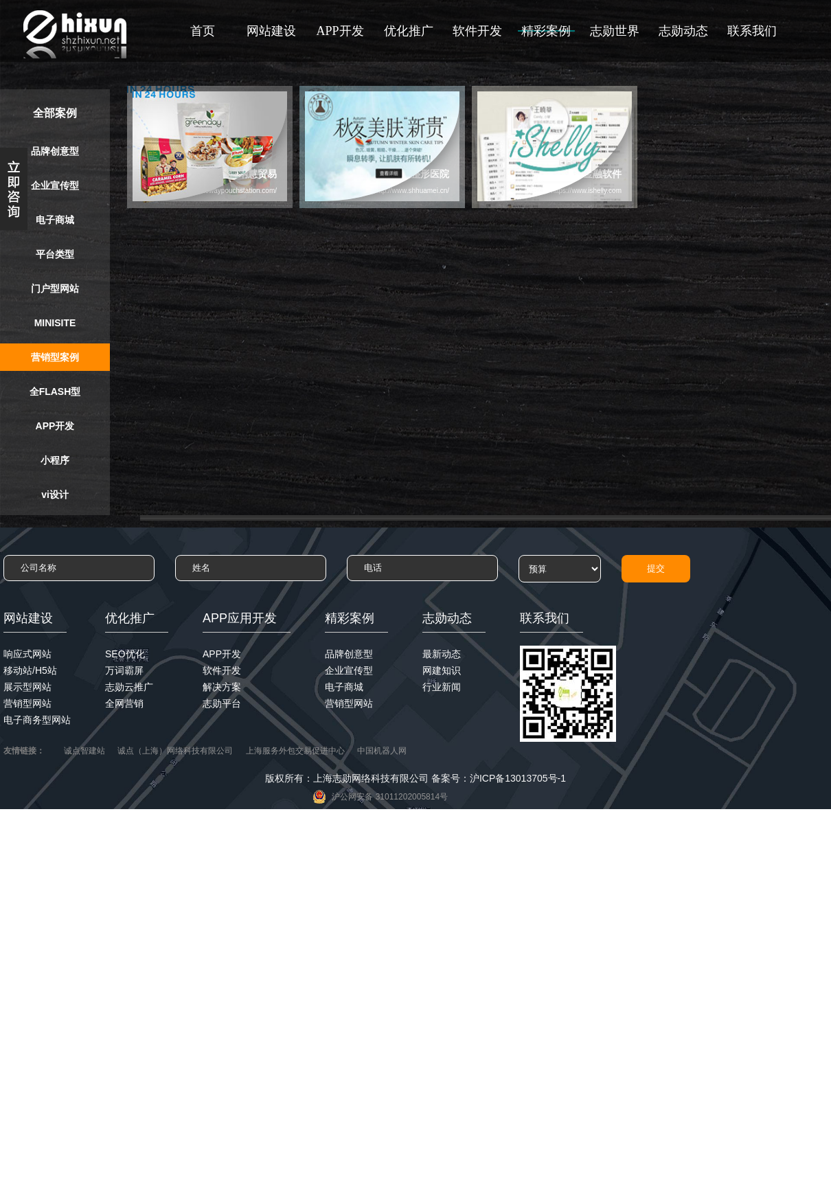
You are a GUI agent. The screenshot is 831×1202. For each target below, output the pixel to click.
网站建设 (271, 31)
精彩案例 (546, 31)
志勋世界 (614, 31)
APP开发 (339, 31)
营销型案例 (55, 357)
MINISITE (55, 322)
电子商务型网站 (37, 719)
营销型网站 (27, 703)
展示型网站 (27, 686)
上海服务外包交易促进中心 (295, 751)
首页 (202, 31)
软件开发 (477, 31)
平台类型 (55, 254)
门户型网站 (55, 288)
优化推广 (408, 31)
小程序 (55, 460)
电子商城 (55, 219)
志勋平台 (222, 703)
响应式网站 (27, 653)
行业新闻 (441, 686)
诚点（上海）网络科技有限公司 (175, 751)
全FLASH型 (55, 391)
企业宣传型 (55, 185)
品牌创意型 (55, 151)
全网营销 (124, 703)
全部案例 (55, 113)
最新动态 (441, 653)
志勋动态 (683, 31)
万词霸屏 (124, 670)
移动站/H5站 (30, 670)
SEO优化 (125, 653)
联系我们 (752, 31)
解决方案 (222, 686)
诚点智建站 (84, 751)
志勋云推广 (129, 686)
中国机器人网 (382, 751)
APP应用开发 (240, 618)
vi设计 (55, 494)
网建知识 (441, 670)
